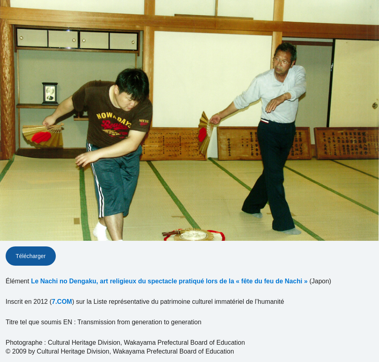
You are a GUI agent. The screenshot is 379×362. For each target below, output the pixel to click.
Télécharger (31, 256)
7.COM (62, 301)
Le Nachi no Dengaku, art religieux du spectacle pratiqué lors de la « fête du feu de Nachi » (169, 281)
